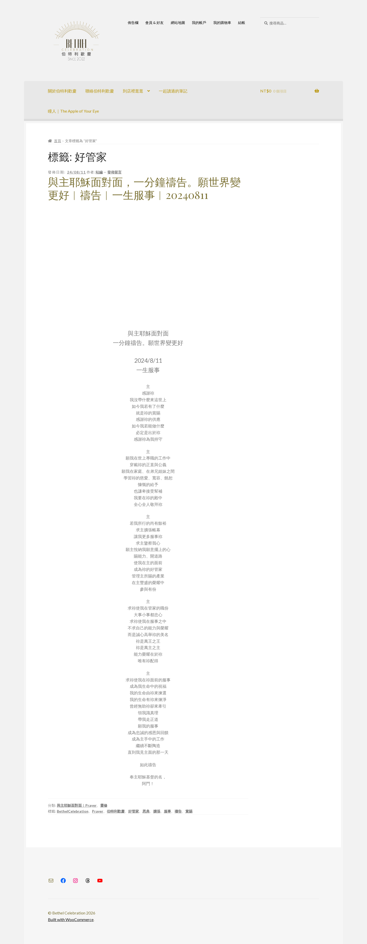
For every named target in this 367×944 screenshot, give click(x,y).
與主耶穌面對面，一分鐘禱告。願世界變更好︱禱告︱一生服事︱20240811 (144, 188)
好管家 (133, 811)
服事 (167, 811)
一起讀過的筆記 (173, 90)
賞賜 (188, 811)
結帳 (241, 22)
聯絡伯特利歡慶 (99, 90)
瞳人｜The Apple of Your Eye (73, 111)
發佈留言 (114, 172)
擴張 (156, 811)
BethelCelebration (72, 811)
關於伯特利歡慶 (62, 90)
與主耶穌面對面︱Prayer (77, 805)
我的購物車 (222, 22)
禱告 (178, 811)
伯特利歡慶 (116, 811)
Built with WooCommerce (71, 919)
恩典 (146, 811)
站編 (99, 172)
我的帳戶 (199, 22)
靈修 (103, 805)
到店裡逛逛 (133, 90)
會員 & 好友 (154, 22)
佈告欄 (133, 22)
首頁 (57, 141)
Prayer (97, 811)
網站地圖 (178, 22)
